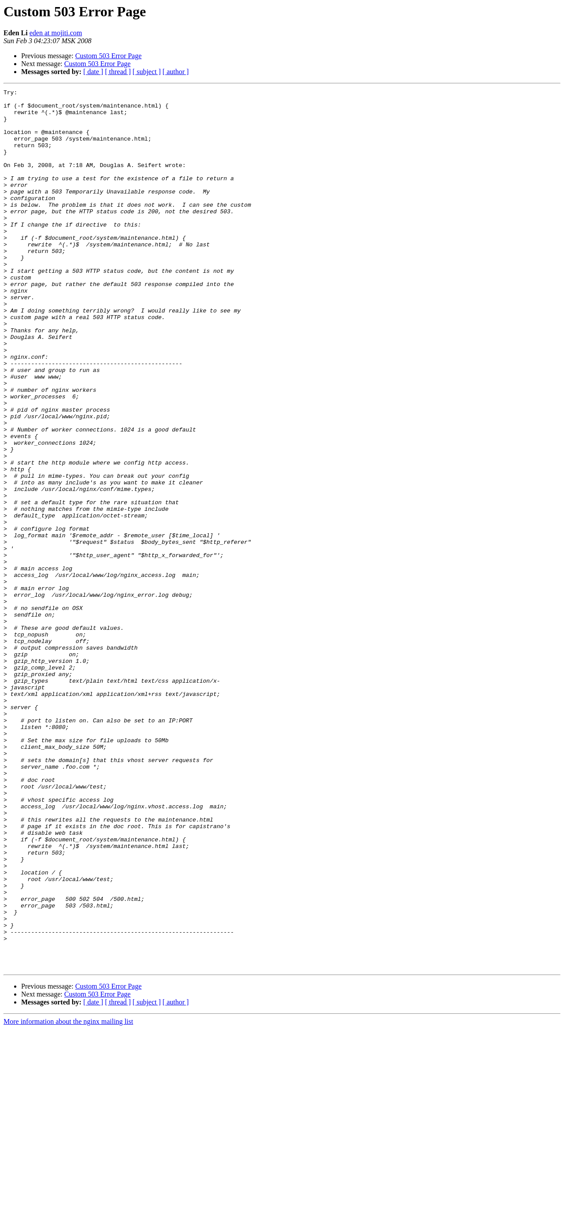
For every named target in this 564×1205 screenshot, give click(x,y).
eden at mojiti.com (56, 33)
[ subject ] (147, 71)
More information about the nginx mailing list (68, 1197)
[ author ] (176, 71)
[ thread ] (118, 71)
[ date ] (93, 71)
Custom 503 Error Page (108, 56)
